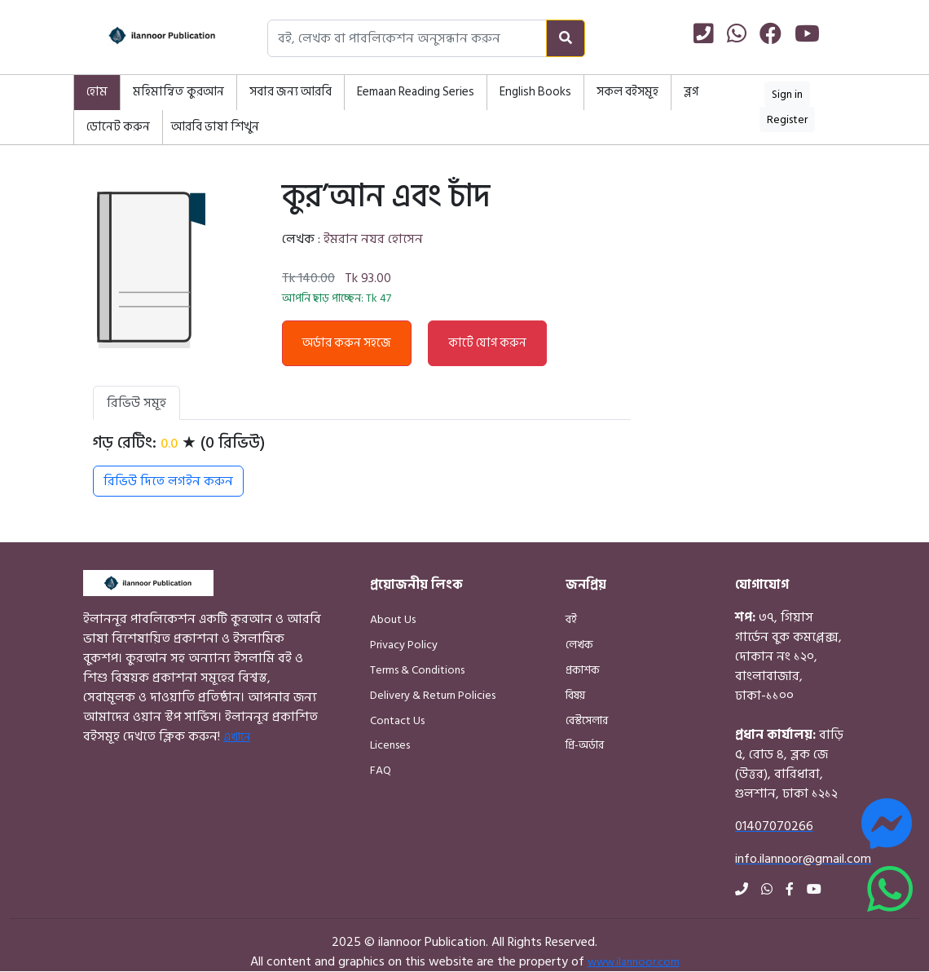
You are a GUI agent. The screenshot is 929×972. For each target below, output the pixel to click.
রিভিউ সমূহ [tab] (136, 402)
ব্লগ (691, 92)
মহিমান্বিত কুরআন (178, 92)
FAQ (380, 770)
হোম (97, 92)
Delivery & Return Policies (432, 695)
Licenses (390, 745)
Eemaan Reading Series (415, 92)
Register (787, 119)
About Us (393, 619)
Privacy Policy (404, 644)
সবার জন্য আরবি (290, 92)
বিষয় (575, 695)
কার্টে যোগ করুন (487, 343)
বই (571, 619)
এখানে (236, 736)
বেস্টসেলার (587, 720)
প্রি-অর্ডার (585, 745)
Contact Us (397, 720)
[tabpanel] (362, 465)
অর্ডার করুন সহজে (346, 343)
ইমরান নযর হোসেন (373, 239)
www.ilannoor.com (634, 961)
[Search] (565, 38)
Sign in (787, 94)
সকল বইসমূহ (627, 92)
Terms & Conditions (417, 670)
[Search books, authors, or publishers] (407, 38)
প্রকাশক (583, 670)
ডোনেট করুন (118, 127)
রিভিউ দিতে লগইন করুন (168, 481)
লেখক (579, 644)
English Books (535, 92)
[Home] (146, 38)
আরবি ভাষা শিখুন (215, 127)
